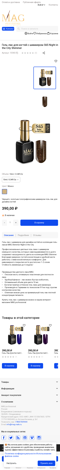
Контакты (53, 5)
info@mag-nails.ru (14, 424)
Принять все (46, 463)
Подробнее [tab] (23, 235)
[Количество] (10, 222)
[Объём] (11, 179)
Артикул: (5, 53)
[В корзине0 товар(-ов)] (52, 33)
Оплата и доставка (11, 2)
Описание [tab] (9, 235)
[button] (30, 382)
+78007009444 (21, 422)
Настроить (11, 463)
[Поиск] (37, 29)
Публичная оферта (32, 2)
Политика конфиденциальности (20, 453)
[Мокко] (4, 191)
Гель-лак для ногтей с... (12, 353)
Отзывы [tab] (37, 235)
